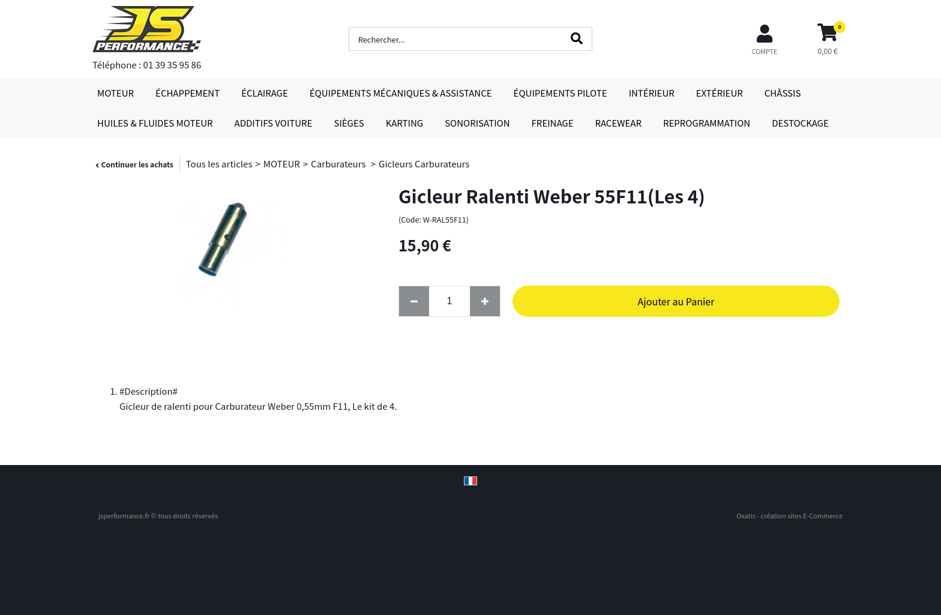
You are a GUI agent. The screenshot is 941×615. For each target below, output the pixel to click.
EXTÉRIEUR (719, 92)
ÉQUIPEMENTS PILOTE (560, 92)
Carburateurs (339, 163)
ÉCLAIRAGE (264, 92)
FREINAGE (553, 122)
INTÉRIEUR (652, 92)
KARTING (404, 122)
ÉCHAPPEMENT (187, 92)
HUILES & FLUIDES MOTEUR (155, 122)
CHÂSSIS (783, 92)
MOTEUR (115, 92)
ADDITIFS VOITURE (274, 122)
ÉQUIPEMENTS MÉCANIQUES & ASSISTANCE (401, 92)
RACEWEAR (618, 122)
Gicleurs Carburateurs (424, 163)
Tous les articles (219, 163)
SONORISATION (477, 122)
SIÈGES (349, 122)
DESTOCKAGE (800, 122)
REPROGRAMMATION (706, 122)
